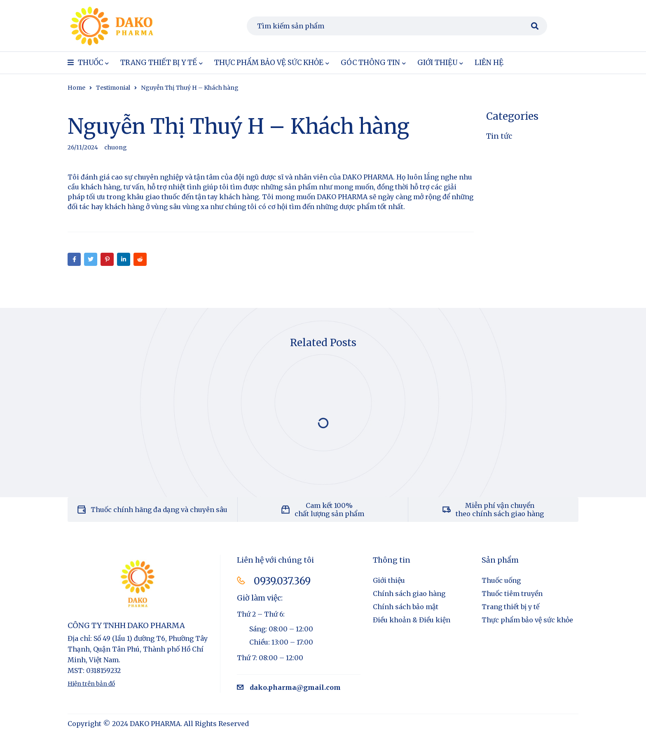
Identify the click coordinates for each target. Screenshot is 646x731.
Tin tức (499, 136)
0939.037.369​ (283, 581)
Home (76, 87)
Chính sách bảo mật (405, 607)
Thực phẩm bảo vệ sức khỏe (527, 620)
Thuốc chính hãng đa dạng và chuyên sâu (159, 509)
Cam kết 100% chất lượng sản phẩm (329, 509)
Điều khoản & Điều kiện (411, 620)
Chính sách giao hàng (409, 593)
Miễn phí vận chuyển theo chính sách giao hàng (500, 509)
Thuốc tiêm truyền (512, 593)
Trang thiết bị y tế (510, 607)
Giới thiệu (389, 580)
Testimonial (113, 87)
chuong (115, 147)
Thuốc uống (501, 580)
